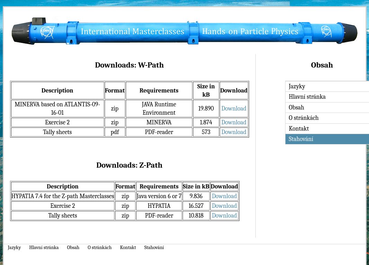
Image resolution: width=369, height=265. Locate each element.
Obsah (73, 247)
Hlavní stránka (44, 247)
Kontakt (128, 247)
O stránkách (100, 247)
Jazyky (14, 247)
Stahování (154, 247)
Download (233, 108)
